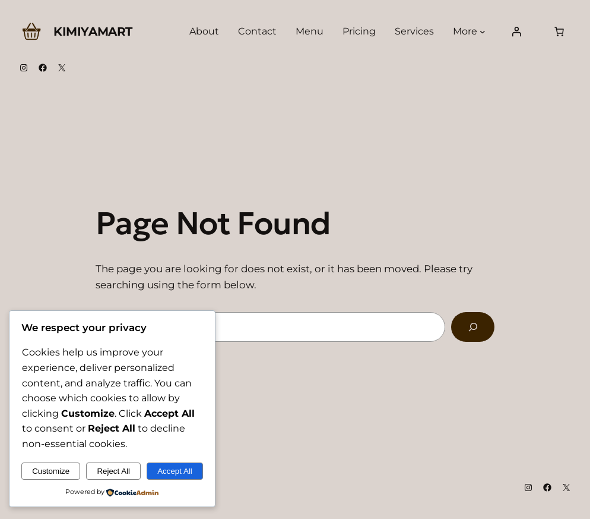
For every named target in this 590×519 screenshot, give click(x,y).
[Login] (516, 31)
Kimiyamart (92, 31)
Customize (50, 471)
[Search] (472, 327)
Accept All (174, 471)
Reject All (113, 471)
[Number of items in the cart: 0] (559, 31)
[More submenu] (483, 31)
